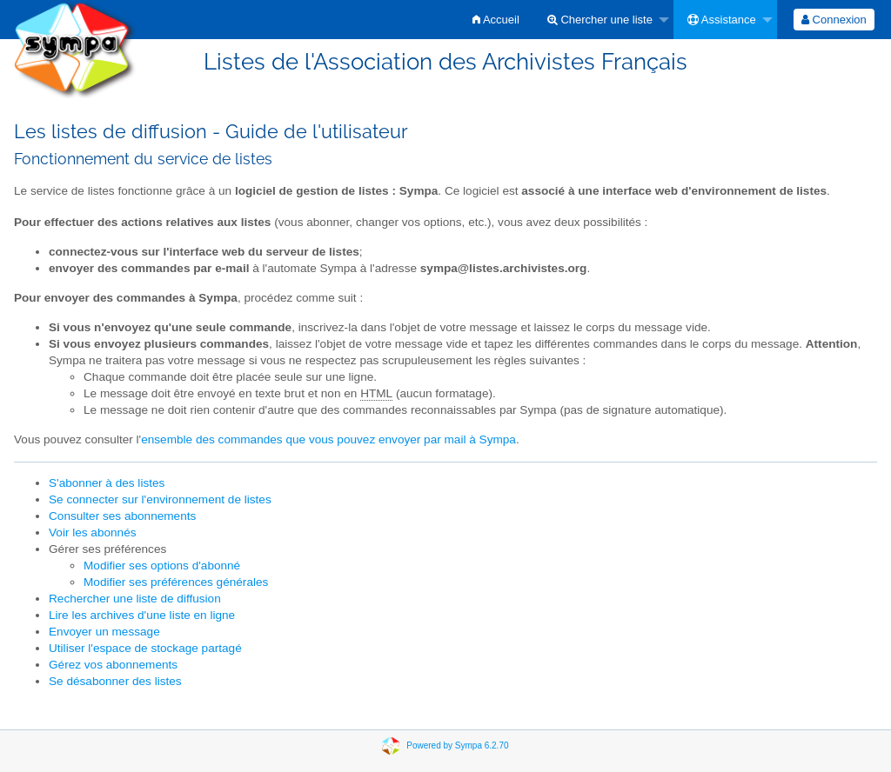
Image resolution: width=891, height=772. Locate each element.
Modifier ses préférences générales (176, 582)
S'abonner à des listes (106, 482)
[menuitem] (496, 19)
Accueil (495, 19)
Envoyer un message (104, 631)
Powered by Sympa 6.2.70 (457, 744)
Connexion (834, 19)
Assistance (721, 19)
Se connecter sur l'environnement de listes (160, 499)
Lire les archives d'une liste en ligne (142, 615)
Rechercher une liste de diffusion (135, 598)
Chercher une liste (600, 19)
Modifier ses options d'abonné (162, 565)
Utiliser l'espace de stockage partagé (145, 648)
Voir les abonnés (93, 532)
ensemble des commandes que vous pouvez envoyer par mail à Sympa (328, 439)
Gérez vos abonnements (113, 664)
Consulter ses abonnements (122, 515)
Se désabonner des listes (115, 681)
